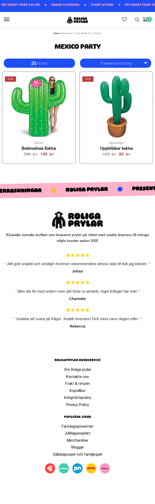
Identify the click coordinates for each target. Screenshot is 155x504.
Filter (39, 63)
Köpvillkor (78, 390)
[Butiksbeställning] (115, 63)
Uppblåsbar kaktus (116, 149)
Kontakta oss (77, 376)
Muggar (77, 447)
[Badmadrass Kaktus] (38, 106)
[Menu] (11, 19)
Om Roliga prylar (77, 369)
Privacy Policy (77, 404)
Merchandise (77, 440)
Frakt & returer (77, 383)
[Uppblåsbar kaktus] (116, 106)
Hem (57, 33)
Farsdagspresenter (78, 426)
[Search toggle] (137, 19)
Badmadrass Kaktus (39, 149)
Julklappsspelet (77, 433)
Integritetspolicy (77, 397)
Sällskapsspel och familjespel (77, 454)
